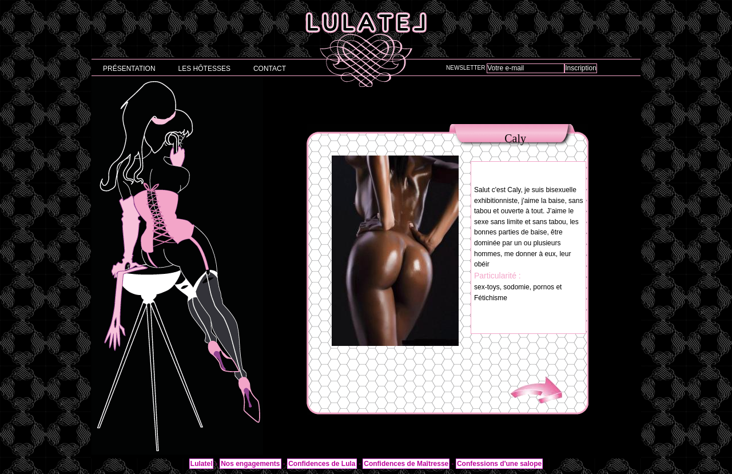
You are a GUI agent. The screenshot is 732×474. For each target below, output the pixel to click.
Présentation (129, 69)
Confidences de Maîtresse (406, 464)
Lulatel (201, 464)
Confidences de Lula (321, 464)
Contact (269, 69)
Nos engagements (250, 464)
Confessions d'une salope (499, 464)
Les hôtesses (204, 69)
